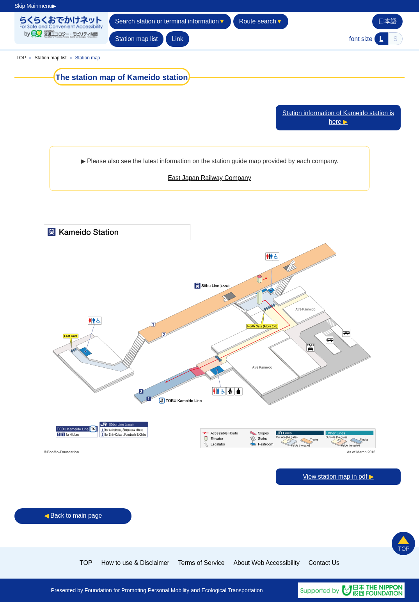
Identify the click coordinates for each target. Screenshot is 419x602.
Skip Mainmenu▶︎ (35, 6)
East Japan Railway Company (209, 178)
